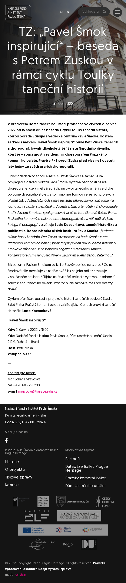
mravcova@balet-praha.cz (37, 391)
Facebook (6, 440)
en (67, 12)
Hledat (104, 11)
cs (61, 12)
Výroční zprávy (59, 569)
